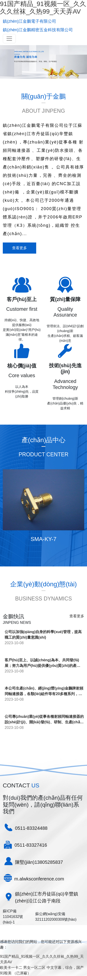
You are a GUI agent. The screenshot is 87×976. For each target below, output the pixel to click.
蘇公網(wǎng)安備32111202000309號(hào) (56, 916)
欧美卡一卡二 (11, 968)
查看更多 (19, 248)
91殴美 (6, 973)
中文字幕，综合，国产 (65, 968)
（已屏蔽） (22, 973)
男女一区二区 (34, 968)
